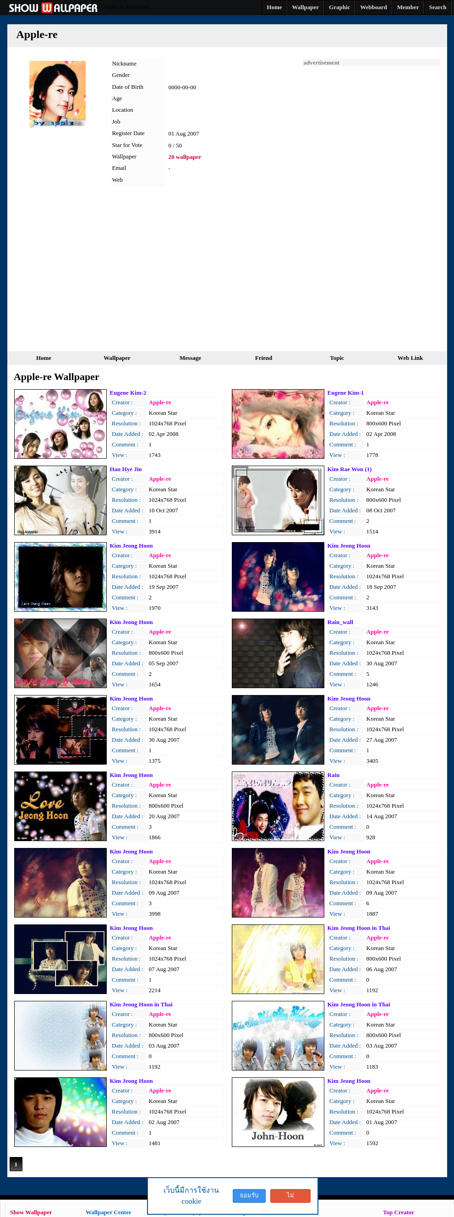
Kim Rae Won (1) (350, 469)
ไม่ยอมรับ (290, 1197)
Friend (264, 357)
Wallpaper (117, 357)
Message (190, 357)
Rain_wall (340, 622)
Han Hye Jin (126, 469)
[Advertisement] (371, 203)
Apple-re (160, 402)
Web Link (410, 357)
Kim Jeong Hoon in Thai (359, 927)
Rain (334, 774)
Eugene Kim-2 (128, 392)
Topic (337, 357)
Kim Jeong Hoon (131, 545)
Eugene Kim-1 (346, 392)
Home (43, 357)
